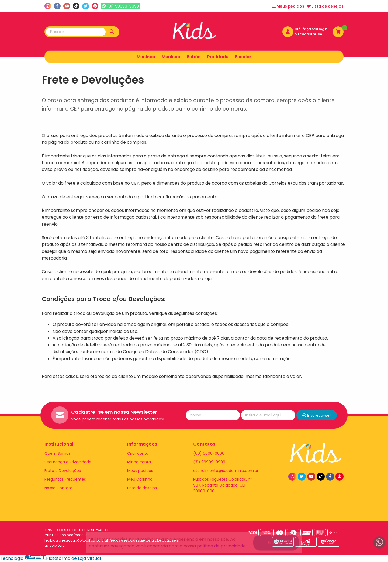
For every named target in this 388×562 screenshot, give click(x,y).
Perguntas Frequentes (65, 479)
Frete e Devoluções (62, 470)
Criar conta (137, 453)
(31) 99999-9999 (209, 462)
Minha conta (139, 462)
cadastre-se (311, 34)
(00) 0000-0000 (208, 453)
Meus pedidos (288, 6)
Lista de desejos (325, 6)
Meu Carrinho (140, 479)
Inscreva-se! (316, 415)
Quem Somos (57, 453)
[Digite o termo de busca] (76, 32)
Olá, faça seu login (311, 29)
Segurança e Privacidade (67, 462)
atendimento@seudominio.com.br (225, 470)
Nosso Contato (58, 488)
